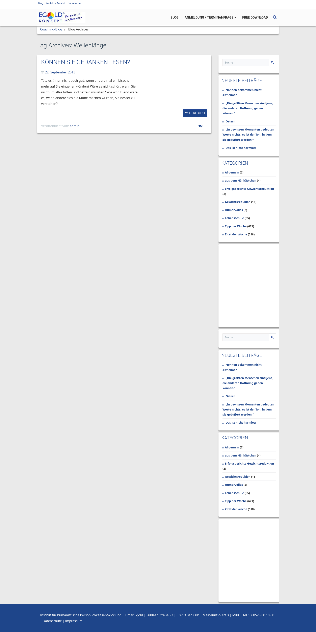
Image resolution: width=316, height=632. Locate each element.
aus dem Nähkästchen (240, 180)
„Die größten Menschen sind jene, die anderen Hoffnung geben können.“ (247, 108)
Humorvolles (234, 210)
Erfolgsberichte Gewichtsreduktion (249, 189)
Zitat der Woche (236, 234)
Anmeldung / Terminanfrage (210, 17)
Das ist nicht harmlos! (241, 148)
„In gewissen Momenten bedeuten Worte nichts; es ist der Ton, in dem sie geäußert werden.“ (248, 134)
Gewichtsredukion (238, 202)
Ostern (230, 121)
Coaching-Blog (51, 29)
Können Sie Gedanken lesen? (85, 62)
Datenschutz (52, 621)
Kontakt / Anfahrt (55, 3)
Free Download (255, 17)
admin (74, 126)
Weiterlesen (195, 113)
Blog (40, 3)
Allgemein (232, 172)
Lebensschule (234, 218)
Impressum (74, 3)
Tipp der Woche (235, 226)
